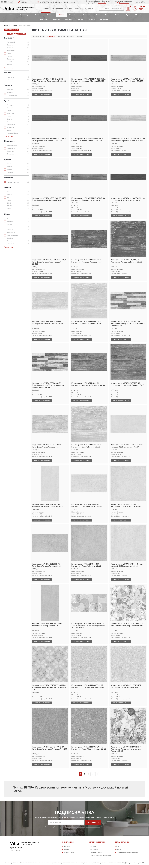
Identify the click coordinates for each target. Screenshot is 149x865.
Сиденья (50, 15)
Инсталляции (24, 15)
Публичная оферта (96, 852)
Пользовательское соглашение (100, 855)
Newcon (9, 56)
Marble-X (10, 48)
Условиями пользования (93, 827)
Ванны (107, 15)
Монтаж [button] (7, 73)
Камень (9, 169)
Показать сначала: (39, 36)
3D (8, 218)
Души (128, 15)
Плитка (61, 15)
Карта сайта (94, 849)
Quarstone (10, 59)
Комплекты (87, 15)
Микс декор (11, 232)
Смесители (73, 15)
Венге (9, 116)
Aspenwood (11, 42)
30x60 (9, 200)
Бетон (9, 164)
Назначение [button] (9, 141)
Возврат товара (69, 852)
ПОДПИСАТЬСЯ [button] (93, 822)
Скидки (118, 849)
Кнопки (118, 15)
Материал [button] (8, 178)
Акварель (10, 221)
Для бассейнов (12, 145)
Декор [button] (7, 214)
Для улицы (10, 154)
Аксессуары (104, 19)
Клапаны (68, 19)
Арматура (56, 19)
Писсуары (43, 19)
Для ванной (11, 148)
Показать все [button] (8, 68)
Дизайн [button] (7, 159)
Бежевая (10, 108)
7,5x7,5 (9, 194)
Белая (9, 110)
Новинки (78, 8)
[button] (123, 2)
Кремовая (10, 127)
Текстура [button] (8, 85)
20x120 (9, 197)
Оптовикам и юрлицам (62, 8)
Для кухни (10, 151)
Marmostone (11, 50)
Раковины (38, 15)
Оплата (66, 849)
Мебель (138, 15)
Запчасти (91, 19)
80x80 (9, 208)
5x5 (8, 192)
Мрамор (10, 172)
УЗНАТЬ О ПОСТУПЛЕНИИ (42, 94)
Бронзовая (10, 113)
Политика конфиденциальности (127, 852)
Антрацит (10, 105)
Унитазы (11, 15)
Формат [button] (7, 188)
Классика (10, 230)
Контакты (89, 8)
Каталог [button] (46, 8)
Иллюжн (10, 224)
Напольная (10, 77)
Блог (117, 846)
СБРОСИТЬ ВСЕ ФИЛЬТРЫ (16, 33)
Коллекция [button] (9, 38)
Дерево (9, 166)
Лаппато (10, 90)
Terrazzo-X (10, 64)
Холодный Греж (12, 133)
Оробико (10, 238)
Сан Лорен (10, 244)
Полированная (12, 95)
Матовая (10, 92)
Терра (9, 130)
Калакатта (10, 227)
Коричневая (11, 124)
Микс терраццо (12, 235)
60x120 (9, 206)
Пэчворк (10, 241)
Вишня (9, 119)
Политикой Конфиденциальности (75, 827)
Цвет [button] (6, 101)
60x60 (9, 203)
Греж (8, 122)
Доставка (67, 846)
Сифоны (80, 19)
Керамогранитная (13, 182)
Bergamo (10, 45)
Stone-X (9, 62)
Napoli (9, 53)
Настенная (10, 80)
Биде (98, 15)
